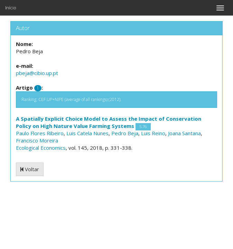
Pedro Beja (124, 133)
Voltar (29, 169)
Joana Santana (184, 133)
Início (10, 7)
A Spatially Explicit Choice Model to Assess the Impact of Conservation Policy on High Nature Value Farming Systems (108, 122)
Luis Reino (153, 133)
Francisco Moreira (37, 140)
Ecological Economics (41, 147)
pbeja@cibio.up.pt (37, 73)
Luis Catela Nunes (87, 133)
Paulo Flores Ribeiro (40, 133)
